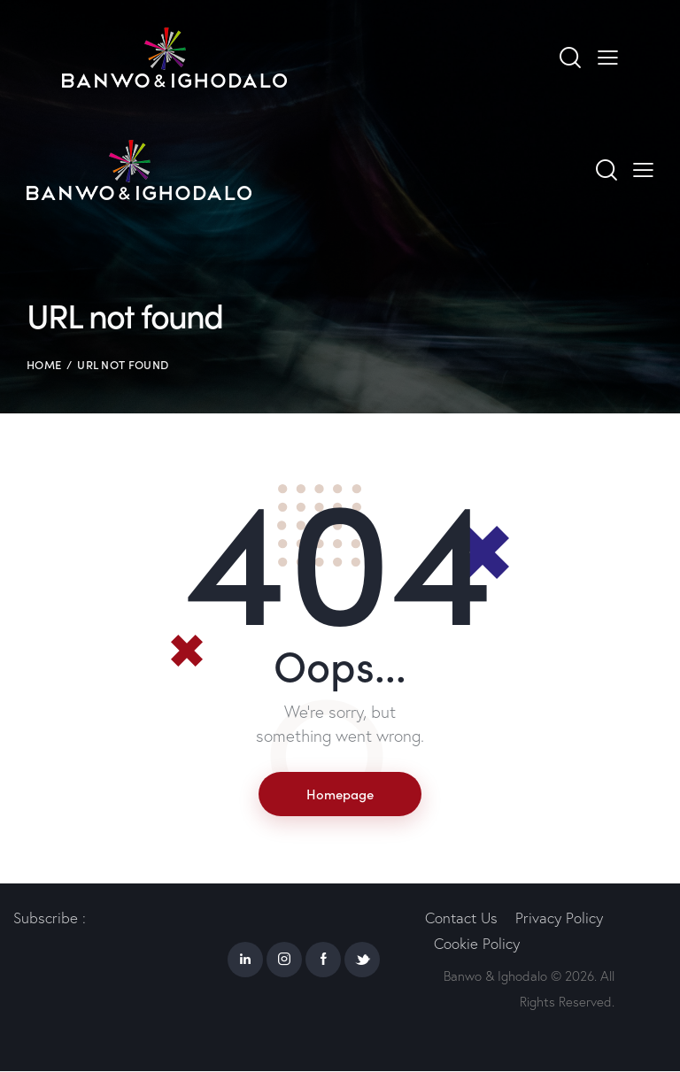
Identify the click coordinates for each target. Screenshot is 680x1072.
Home (44, 364)
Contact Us (461, 918)
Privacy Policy (559, 918)
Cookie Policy (477, 943)
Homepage (340, 793)
